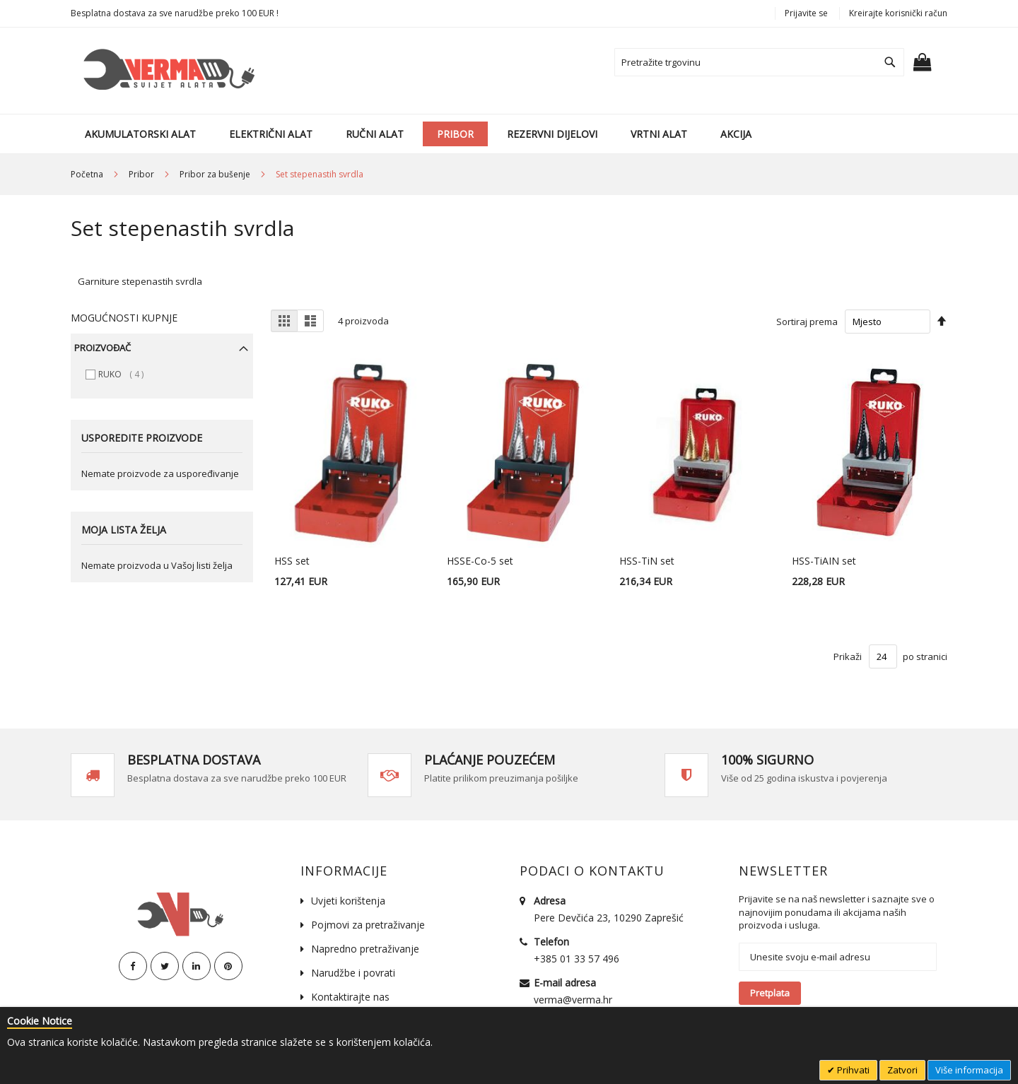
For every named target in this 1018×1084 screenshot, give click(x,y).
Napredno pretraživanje (365, 948)
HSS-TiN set (646, 560)
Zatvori (902, 1070)
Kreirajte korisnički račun (898, 13)
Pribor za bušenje (216, 174)
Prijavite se (806, 13)
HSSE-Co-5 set (480, 560)
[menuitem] (140, 134)
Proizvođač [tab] (102, 347)
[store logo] (166, 71)
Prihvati (852, 1070)
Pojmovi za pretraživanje (368, 924)
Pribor (142, 174)
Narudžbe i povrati (353, 972)
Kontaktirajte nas (350, 996)
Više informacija (969, 1070)
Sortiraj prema (807, 321)
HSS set (292, 560)
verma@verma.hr (573, 999)
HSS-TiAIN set (824, 560)
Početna (88, 174)
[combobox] (759, 62)
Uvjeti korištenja (348, 900)
